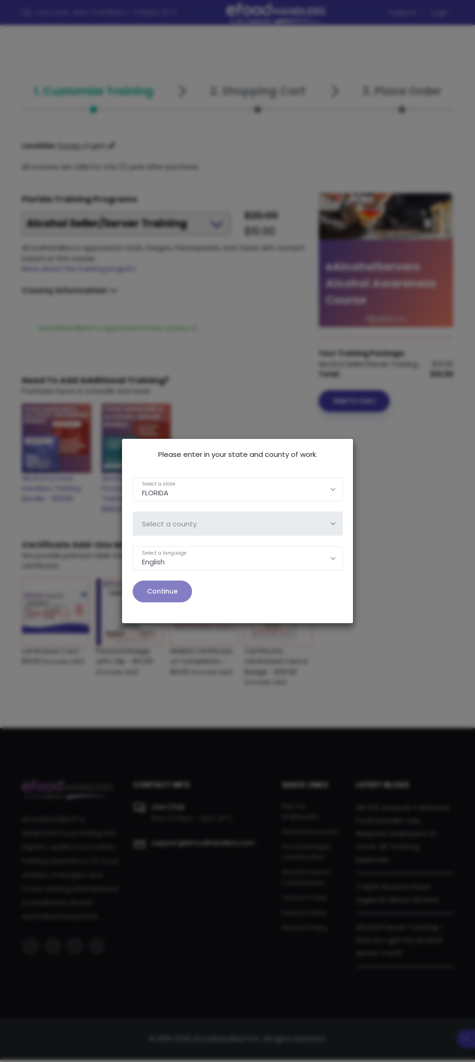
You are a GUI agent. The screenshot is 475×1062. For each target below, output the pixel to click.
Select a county (169, 524)
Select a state (158, 483)
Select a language (164, 553)
